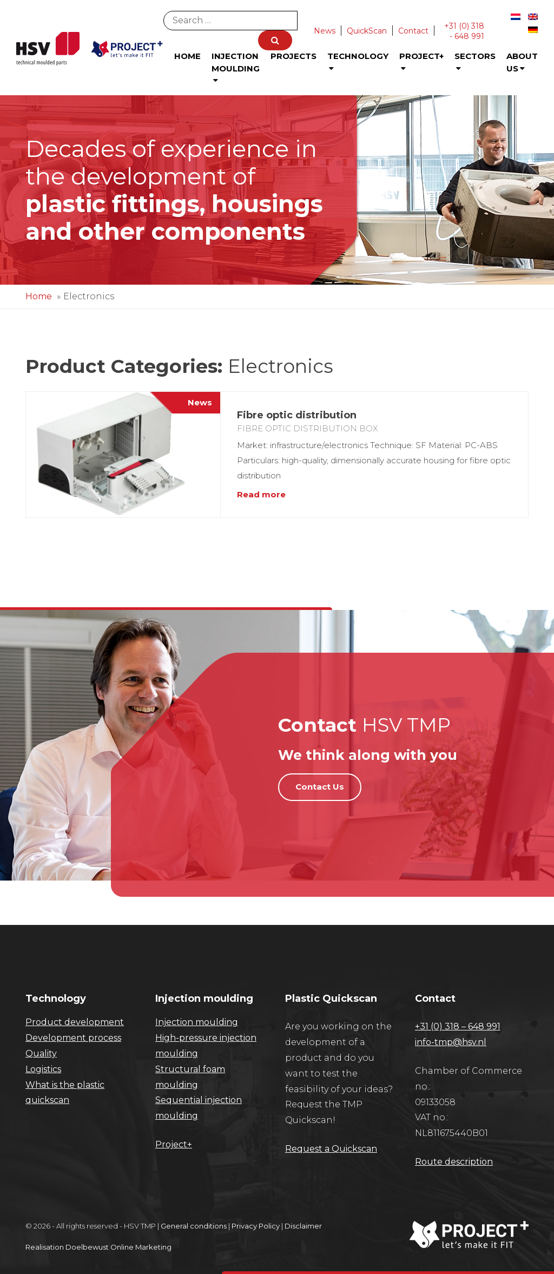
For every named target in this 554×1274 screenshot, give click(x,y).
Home (187, 56)
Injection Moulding (236, 67)
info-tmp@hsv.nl (450, 1042)
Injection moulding (196, 1022)
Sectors (475, 62)
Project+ (421, 62)
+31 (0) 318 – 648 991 (457, 1026)
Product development (74, 1022)
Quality (41, 1053)
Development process (73, 1038)
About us (522, 62)
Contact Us (319, 787)
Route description (454, 1162)
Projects (293, 56)
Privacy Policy (256, 1226)
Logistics (43, 1069)
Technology (357, 62)
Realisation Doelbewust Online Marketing (98, 1247)
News (324, 31)
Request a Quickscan (331, 1149)
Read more (261, 494)
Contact (413, 31)
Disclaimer (303, 1226)
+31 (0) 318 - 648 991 (464, 31)
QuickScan (367, 31)
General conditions (194, 1226)
